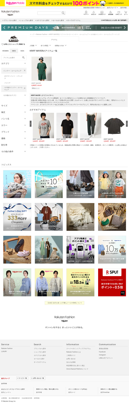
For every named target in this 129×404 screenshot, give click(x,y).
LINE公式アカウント (106, 358)
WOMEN (5, 51)
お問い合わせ (71, 359)
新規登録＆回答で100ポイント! (94, 8)
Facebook (102, 352)
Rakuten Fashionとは (73, 352)
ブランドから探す (40, 348)
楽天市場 (123, 8)
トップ (32, 34)
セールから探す (39, 359)
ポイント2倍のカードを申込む (77, 389)
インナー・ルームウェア (12, 71)
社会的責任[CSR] (27, 398)
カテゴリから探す (40, 355)
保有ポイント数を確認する (109, 389)
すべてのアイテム (40, 362)
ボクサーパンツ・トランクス (13, 77)
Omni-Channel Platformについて (77, 369)
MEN (14, 51)
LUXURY (4, 351)
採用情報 (36, 398)
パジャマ (7, 83)
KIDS (22, 51)
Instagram (102, 355)
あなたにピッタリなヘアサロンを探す (13, 389)
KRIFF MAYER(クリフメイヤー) (59, 34)
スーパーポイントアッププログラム (78, 348)
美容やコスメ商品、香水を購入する (47, 389)
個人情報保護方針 (14, 398)
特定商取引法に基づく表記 (75, 365)
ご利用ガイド (71, 355)
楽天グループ (111, 8)
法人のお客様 (71, 362)
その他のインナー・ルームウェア (13, 89)
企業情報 (4, 398)
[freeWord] (14, 57)
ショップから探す (40, 352)
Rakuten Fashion (41, 34)
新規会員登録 (103, 348)
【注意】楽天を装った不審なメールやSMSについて (64, 303)
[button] (43, 127)
